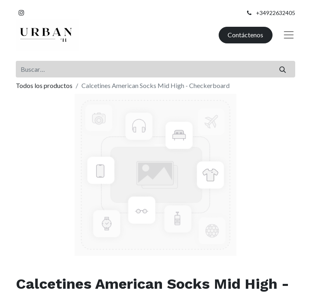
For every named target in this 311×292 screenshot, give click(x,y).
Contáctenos (245, 35)
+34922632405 (275, 12)
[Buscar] (283, 69)
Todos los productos (44, 85)
